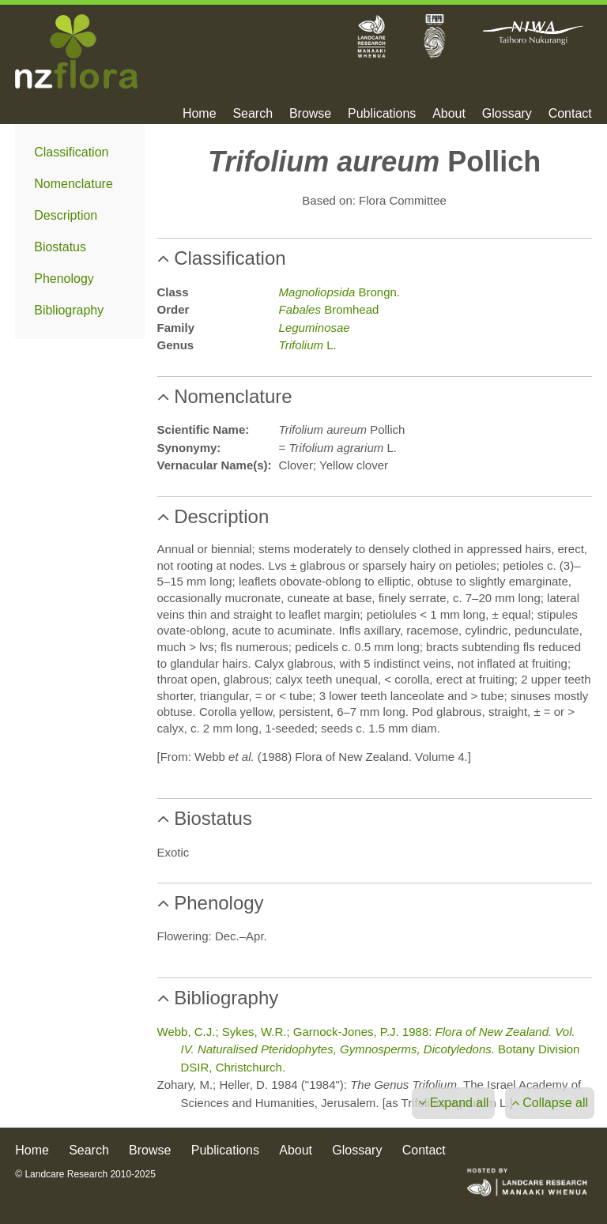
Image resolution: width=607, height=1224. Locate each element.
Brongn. (339, 292)
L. (308, 345)
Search (252, 113)
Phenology (64, 278)
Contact (570, 113)
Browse (310, 113)
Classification (71, 152)
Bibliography (69, 310)
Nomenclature (73, 183)
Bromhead (329, 309)
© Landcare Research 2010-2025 (85, 1174)
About (449, 113)
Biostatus (60, 247)
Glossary (507, 113)
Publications (382, 113)
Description (65, 215)
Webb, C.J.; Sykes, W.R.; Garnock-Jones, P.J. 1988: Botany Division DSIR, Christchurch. (368, 1049)
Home (200, 113)
